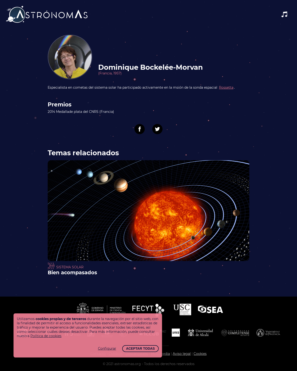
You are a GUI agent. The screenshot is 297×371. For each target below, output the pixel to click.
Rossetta (226, 87)
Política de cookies (45, 336)
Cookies (200, 354)
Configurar (107, 348)
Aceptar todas (140, 348)
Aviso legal (182, 354)
